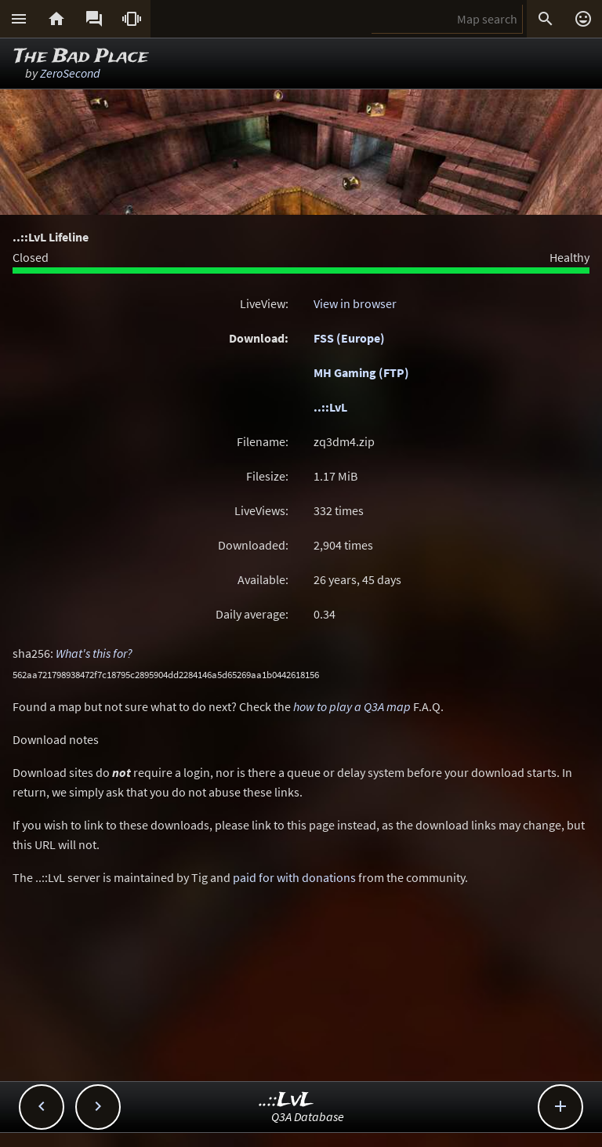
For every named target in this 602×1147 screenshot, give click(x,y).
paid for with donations (294, 877)
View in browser (355, 303)
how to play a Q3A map (352, 706)
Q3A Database (307, 1116)
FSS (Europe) (349, 338)
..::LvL (330, 407)
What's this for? (94, 653)
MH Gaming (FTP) (361, 372)
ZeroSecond (70, 73)
